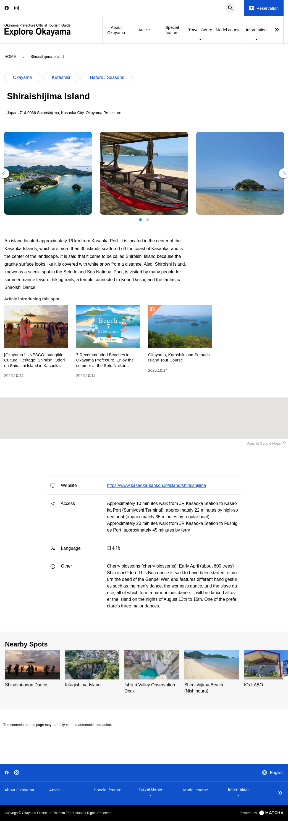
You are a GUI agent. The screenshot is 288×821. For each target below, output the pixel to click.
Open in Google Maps (264, 443)
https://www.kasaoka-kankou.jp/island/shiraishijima (156, 485)
